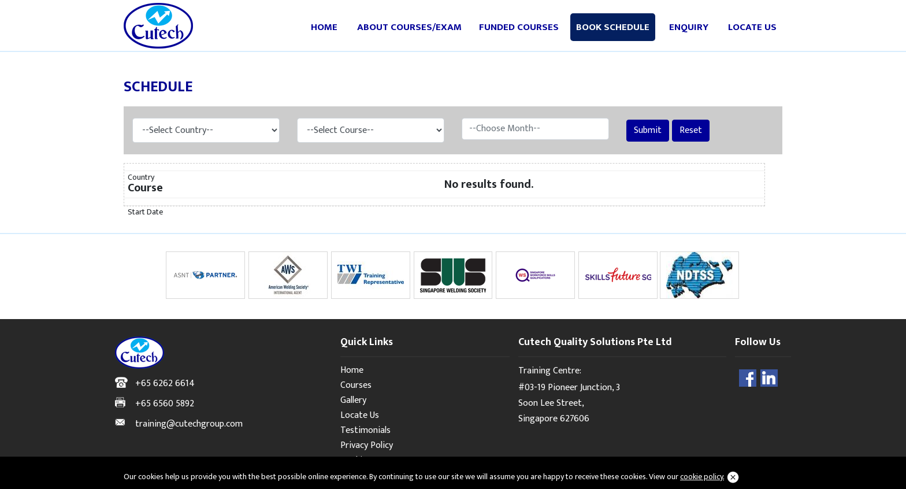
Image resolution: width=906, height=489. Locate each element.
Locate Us (752, 27)
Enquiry (688, 27)
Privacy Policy (366, 445)
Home (324, 27)
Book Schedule (612, 27)
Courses (356, 385)
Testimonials (365, 430)
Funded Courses (519, 27)
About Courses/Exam (409, 27)
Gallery (353, 400)
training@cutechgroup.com (189, 424)
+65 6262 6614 (165, 383)
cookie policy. (702, 476)
